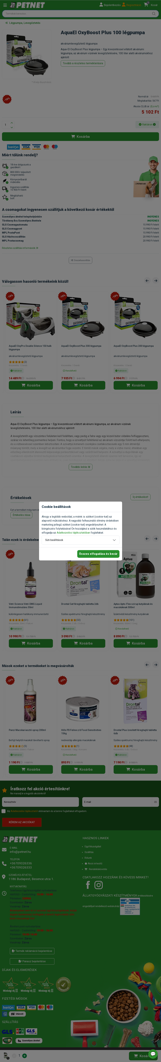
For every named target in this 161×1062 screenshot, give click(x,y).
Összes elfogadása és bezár (98, 553)
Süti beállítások (54, 540)
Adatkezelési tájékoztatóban (73, 532)
